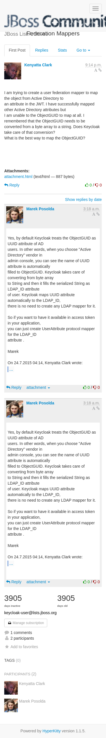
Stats (62, 50)
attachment (38, 387)
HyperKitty (51, 731)
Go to (83, 50)
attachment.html (18, 176)
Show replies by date (83, 199)
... (11, 369)
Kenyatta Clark (38, 65)
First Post (17, 50)
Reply (12, 185)
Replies (41, 50)
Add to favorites (21, 646)
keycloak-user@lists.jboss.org (30, 612)
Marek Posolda (40, 209)
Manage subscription (25, 623)
